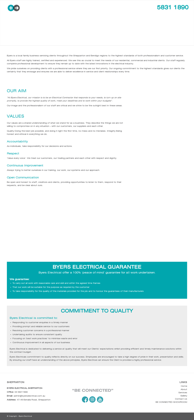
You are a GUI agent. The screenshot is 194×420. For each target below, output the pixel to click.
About (184, 389)
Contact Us (181, 399)
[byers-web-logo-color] (25, 8)
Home (184, 386)
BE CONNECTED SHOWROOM (171, 402)
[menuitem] (57, 8)
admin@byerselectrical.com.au (29, 396)
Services (182, 392)
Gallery (183, 396)
